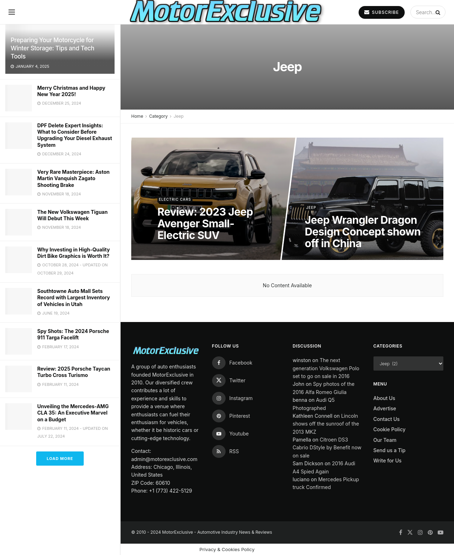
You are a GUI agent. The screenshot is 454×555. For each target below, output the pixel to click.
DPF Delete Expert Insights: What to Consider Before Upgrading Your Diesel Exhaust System (74, 135)
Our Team (385, 440)
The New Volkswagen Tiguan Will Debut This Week (72, 215)
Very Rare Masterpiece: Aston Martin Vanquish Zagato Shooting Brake (73, 178)
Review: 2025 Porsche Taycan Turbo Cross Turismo (73, 372)
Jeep (178, 116)
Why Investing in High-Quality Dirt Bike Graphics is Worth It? (73, 252)
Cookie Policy (389, 429)
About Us (384, 398)
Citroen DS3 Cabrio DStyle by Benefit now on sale (327, 448)
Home (137, 116)
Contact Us (386, 419)
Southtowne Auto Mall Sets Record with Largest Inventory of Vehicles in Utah (73, 297)
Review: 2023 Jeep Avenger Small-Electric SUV (205, 223)
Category (158, 116)
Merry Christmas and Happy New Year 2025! (71, 91)
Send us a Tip (389, 450)
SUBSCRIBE (381, 12)
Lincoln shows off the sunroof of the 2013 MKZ (326, 424)
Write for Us (387, 460)
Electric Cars (175, 199)
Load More (60, 458)
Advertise (384, 408)
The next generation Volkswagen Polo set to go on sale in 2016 (326, 368)
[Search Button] (438, 12)
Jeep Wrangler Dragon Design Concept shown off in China (363, 231)
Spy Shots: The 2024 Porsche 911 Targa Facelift (73, 334)
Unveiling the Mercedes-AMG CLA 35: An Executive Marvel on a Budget (73, 412)
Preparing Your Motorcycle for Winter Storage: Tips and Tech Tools (52, 48)
